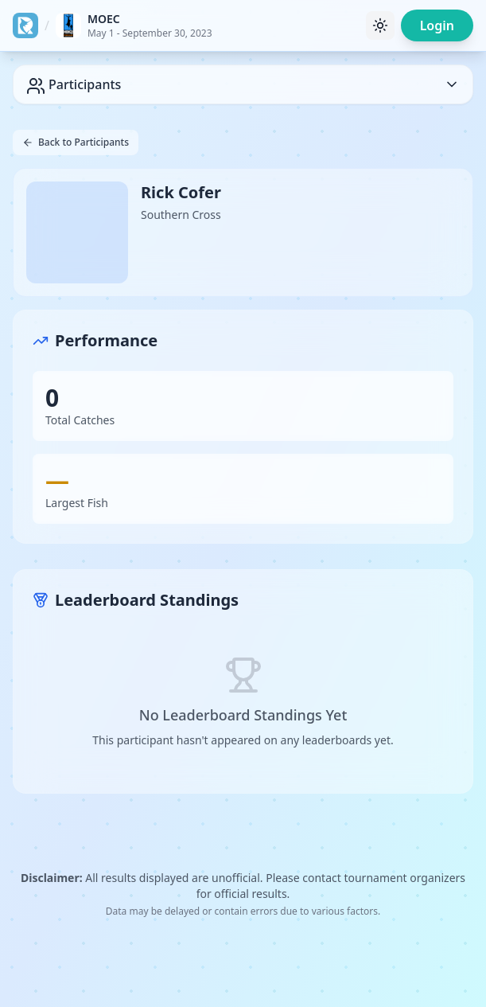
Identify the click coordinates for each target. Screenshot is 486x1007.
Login (437, 25)
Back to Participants (75, 142)
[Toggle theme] (380, 25)
